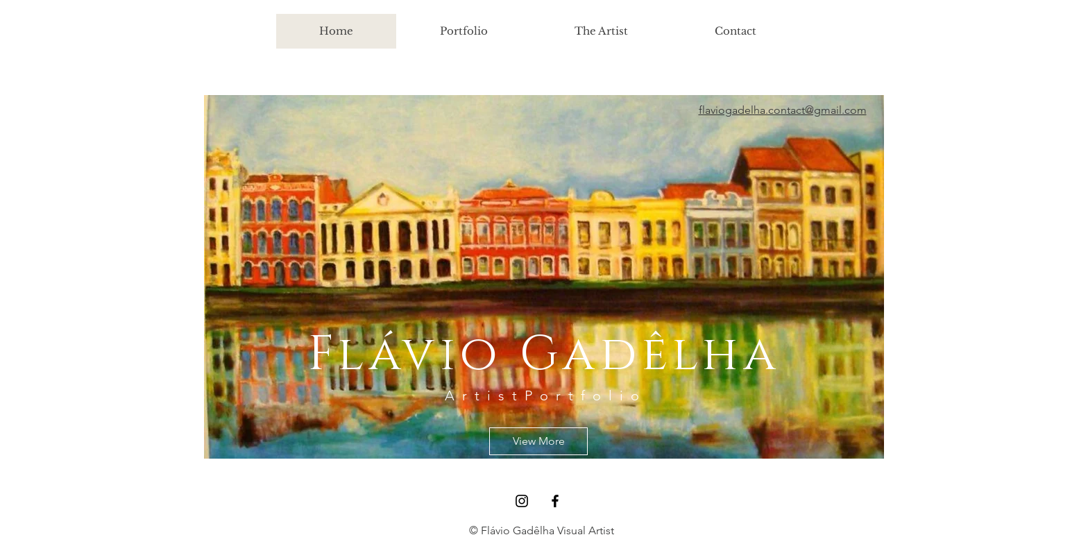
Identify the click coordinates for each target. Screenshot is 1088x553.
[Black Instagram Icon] (521, 501)
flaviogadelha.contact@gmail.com (783, 110)
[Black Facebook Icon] (555, 501)
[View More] (538, 441)
